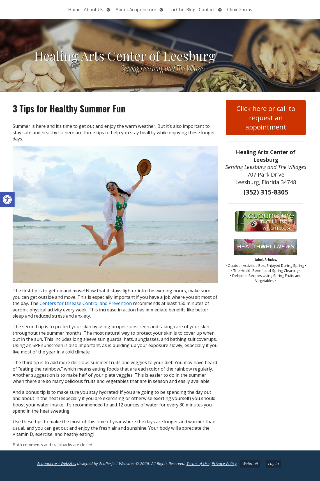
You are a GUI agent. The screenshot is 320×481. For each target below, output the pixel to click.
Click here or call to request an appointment (265, 117)
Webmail (250, 463)
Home (74, 9)
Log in (273, 463)
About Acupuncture (136, 9)
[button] (7, 199)
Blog (190, 9)
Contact (207, 9)
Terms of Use (198, 463)
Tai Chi (176, 9)
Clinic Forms (239, 9)
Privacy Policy (224, 463)
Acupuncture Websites (56, 463)
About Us (93, 9)
